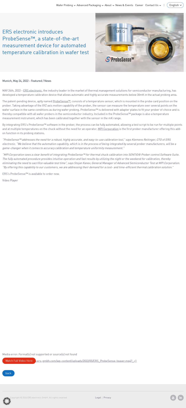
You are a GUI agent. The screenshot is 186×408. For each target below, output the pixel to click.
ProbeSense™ (61, 101)
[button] (7, 401)
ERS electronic (32, 90)
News (47, 81)
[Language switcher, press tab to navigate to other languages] (175, 5)
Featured (36, 81)
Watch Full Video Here (19, 361)
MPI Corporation (108, 129)
